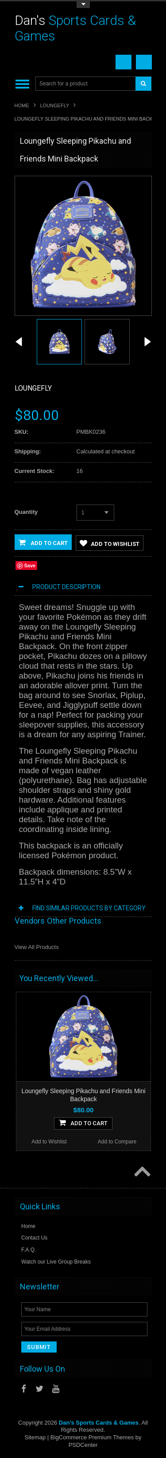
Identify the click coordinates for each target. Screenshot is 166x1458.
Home (22, 105)
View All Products (37, 947)
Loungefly (54, 105)
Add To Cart (83, 1123)
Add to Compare (117, 1142)
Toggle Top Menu (83, 4)
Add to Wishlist (109, 543)
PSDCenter (83, 1445)
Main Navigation (22, 84)
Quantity (26, 512)
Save (30, 566)
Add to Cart (43, 542)
